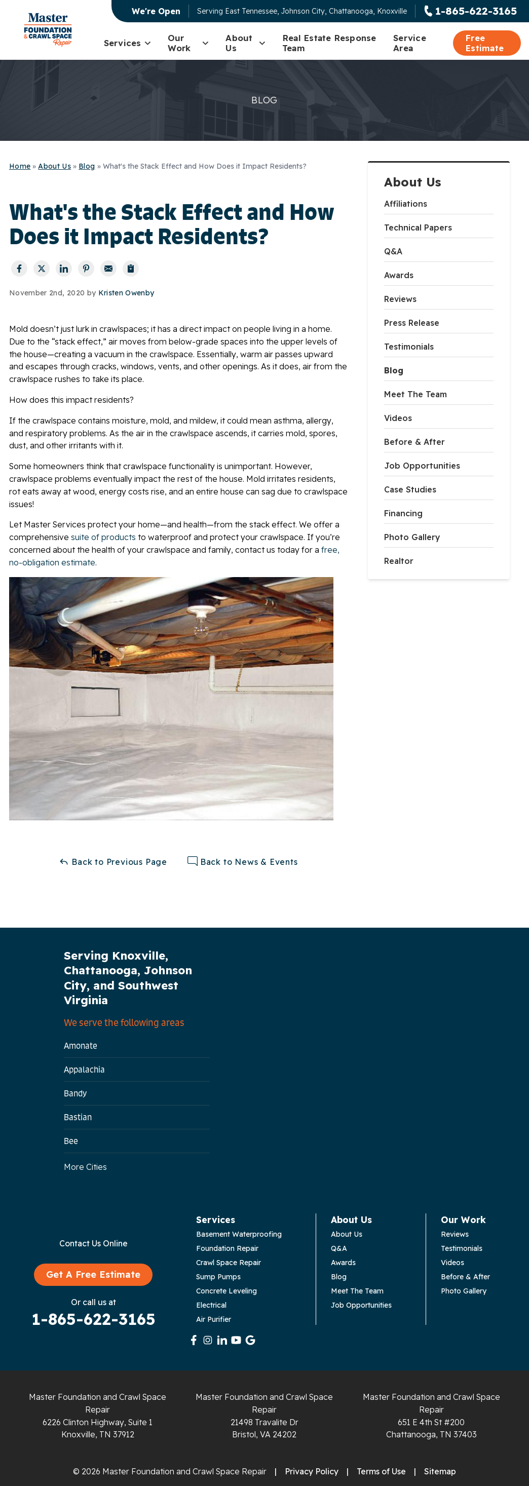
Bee (71, 1141)
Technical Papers (418, 227)
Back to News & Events (242, 861)
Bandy (75, 1093)
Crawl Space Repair (228, 1262)
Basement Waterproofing (239, 1234)
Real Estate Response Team (329, 42)
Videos (398, 418)
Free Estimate (484, 42)
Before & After (414, 442)
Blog (393, 370)
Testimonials (409, 346)
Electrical (211, 1305)
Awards (398, 275)
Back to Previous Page (113, 861)
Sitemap (440, 1471)
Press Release (411, 323)
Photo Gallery (412, 537)
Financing (403, 513)
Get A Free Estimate (93, 1274)
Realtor (398, 561)
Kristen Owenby (126, 292)
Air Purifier (213, 1319)
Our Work (189, 42)
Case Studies (410, 489)
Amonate (80, 1046)
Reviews (400, 299)
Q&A (393, 251)
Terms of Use (381, 1471)
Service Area (409, 42)
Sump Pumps (218, 1276)
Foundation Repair (227, 1248)
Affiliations (405, 204)
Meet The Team (415, 394)
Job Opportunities (422, 466)
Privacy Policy (311, 1471)
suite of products (103, 537)
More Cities (85, 1167)
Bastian (78, 1117)
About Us (245, 42)
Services (128, 42)
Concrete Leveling (226, 1291)
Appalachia (84, 1069)
